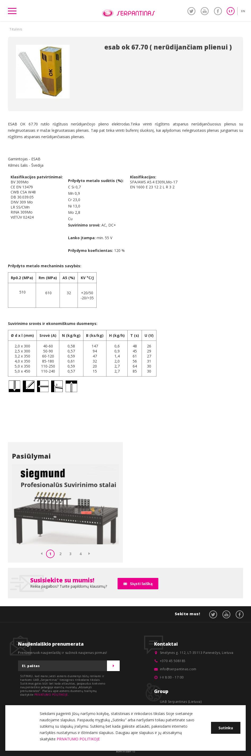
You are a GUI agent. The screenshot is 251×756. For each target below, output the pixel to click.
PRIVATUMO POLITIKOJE (51, 694)
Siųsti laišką (141, 583)
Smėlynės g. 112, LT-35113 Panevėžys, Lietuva (197, 652)
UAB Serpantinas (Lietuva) (181, 701)
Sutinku (225, 727)
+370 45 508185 (173, 661)
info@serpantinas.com (178, 669)
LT (231, 11)
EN (243, 11)
